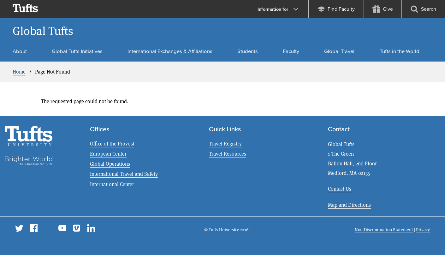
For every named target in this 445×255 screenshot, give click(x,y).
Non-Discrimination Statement (384, 230)
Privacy (423, 230)
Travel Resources (227, 154)
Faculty (291, 51)
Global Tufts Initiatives (77, 51)
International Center (112, 184)
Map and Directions (349, 205)
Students (247, 51)
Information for (278, 9)
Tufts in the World (399, 51)
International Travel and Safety (124, 174)
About (20, 51)
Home (19, 71)
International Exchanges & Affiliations (170, 51)
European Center (108, 154)
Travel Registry (225, 143)
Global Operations (110, 164)
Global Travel (339, 51)
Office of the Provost (112, 143)
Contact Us (339, 189)
